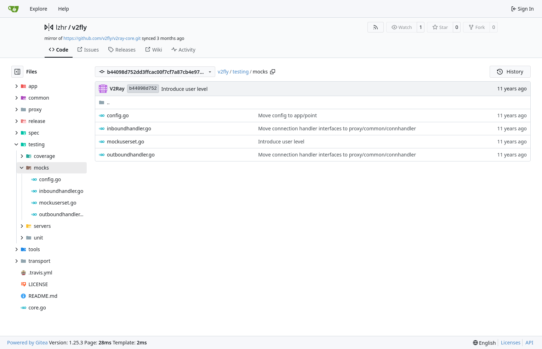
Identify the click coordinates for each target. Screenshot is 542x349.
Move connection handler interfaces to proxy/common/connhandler (337, 128)
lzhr (61, 27)
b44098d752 (143, 88)
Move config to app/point (287, 115)
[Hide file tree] (17, 72)
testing (241, 71)
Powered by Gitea (27, 342)
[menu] (484, 342)
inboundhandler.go (129, 128)
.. (104, 102)
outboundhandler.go (131, 154)
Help (63, 8)
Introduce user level (184, 88)
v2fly (79, 27)
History (510, 71)
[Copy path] (272, 71)
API (529, 342)
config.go (118, 115)
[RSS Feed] (375, 27)
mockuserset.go (125, 141)
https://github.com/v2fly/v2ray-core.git (102, 38)
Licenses (511, 342)
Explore (38, 8)
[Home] (13, 8)
